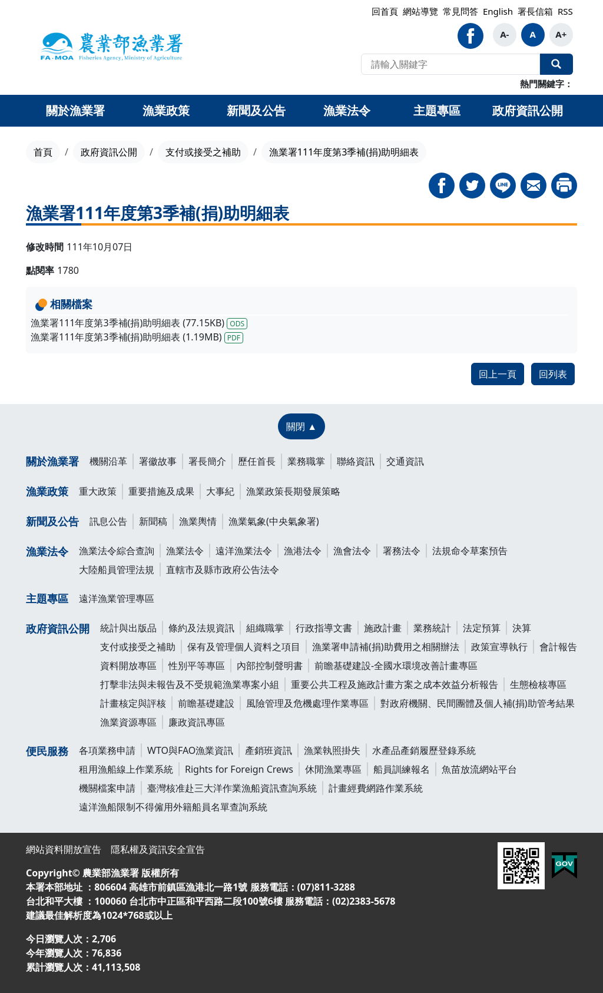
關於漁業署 (52, 461)
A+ (560, 34)
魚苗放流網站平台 (479, 769)
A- (504, 34)
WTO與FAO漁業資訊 (190, 750)
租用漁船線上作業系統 (126, 769)
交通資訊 (405, 461)
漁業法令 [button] (346, 110)
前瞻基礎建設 (206, 703)
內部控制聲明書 (270, 665)
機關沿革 (108, 461)
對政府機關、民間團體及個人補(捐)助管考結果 (477, 703)
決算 (521, 627)
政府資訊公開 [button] (527, 110)
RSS (565, 11)
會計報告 (558, 646)
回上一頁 (497, 374)
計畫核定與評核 (133, 703)
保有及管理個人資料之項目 (243, 646)
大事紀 (220, 491)
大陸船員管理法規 (116, 569)
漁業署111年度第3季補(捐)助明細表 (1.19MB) (137, 336)
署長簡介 (207, 461)
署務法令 (401, 550)
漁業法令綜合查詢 (116, 550)
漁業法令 (47, 551)
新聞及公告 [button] (256, 110)
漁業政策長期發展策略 (293, 491)
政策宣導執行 (499, 646)
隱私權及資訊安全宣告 (158, 849)
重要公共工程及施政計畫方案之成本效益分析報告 (394, 684)
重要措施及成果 (161, 491)
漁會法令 (352, 550)
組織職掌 (265, 627)
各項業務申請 (107, 750)
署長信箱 (535, 11)
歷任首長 (257, 461)
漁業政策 (47, 491)
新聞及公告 (52, 521)
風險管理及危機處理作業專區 (307, 703)
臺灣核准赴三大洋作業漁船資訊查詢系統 (232, 788)
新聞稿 (153, 521)
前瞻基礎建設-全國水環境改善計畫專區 (396, 665)
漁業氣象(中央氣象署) (273, 521)
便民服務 (47, 751)
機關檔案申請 (107, 788)
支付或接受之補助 (203, 151)
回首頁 (385, 11)
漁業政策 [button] (166, 110)
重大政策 (98, 491)
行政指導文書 (324, 627)
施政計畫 (383, 627)
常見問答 (460, 11)
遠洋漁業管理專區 (116, 598)
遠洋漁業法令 (244, 550)
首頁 (43, 151)
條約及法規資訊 (201, 627)
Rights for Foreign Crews (239, 769)
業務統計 (432, 627)
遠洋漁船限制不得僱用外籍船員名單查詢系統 (173, 806)
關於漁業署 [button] (75, 110)
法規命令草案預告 (470, 550)
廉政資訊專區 (196, 722)
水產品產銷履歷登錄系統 (424, 750)
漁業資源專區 (128, 722)
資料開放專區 (128, 665)
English (498, 11)
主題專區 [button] (436, 110)
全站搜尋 (556, 64)
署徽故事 (158, 461)
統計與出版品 (128, 627)
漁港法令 (303, 550)
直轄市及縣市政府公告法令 (222, 569)
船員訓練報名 (401, 769)
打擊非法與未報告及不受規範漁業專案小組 (189, 684)
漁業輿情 (198, 521)
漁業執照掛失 (332, 750)
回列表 (553, 374)
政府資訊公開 (109, 151)
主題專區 (47, 598)
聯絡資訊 (356, 461)
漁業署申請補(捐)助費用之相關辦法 (385, 646)
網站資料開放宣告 (63, 849)
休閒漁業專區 (333, 769)
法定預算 (482, 627)
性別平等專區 (196, 665)
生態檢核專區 (538, 684)
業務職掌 (306, 461)
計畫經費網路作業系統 (376, 788)
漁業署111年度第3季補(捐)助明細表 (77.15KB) (139, 322)
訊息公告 (108, 521)
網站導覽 (420, 11)
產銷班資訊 (268, 750)
